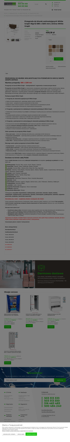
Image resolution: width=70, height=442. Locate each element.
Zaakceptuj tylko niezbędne (9, 434)
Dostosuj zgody (21, 434)
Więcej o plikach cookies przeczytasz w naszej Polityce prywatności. (17, 430)
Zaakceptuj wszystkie (31, 434)
